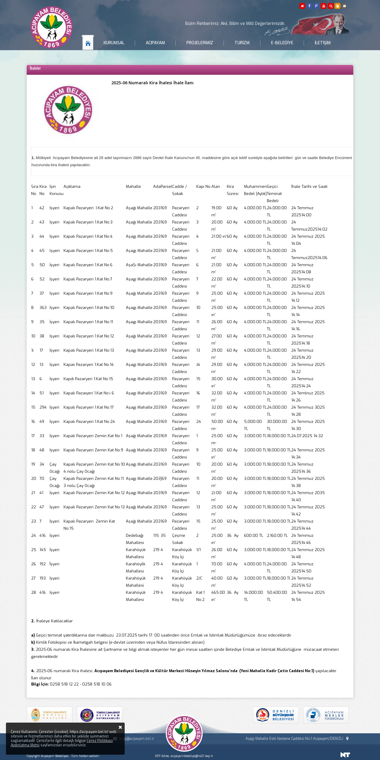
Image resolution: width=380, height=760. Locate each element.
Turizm (242, 43)
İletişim (323, 43)
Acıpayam (155, 43)
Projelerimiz (199, 43)
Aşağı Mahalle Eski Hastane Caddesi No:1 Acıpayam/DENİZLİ (298, 738)
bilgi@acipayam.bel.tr (132, 738)
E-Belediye (282, 43)
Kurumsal (114, 43)
